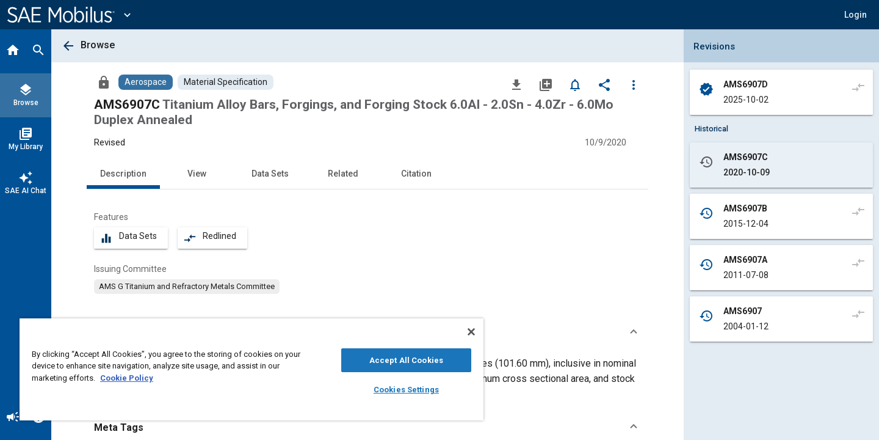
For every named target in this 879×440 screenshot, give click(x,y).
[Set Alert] (575, 84)
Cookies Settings (406, 389)
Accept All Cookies (406, 360)
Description (123, 173)
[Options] (633, 84)
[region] (251, 369)
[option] (187, 286)
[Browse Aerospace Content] (145, 82)
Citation (416, 173)
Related (343, 173)
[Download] (516, 84)
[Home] (13, 51)
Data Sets (270, 173)
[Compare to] (858, 87)
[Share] (604, 84)
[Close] (471, 332)
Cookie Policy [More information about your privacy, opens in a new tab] (126, 378)
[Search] (38, 51)
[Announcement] (13, 418)
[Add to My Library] (546, 84)
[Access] (104, 82)
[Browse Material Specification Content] (225, 82)
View (196, 173)
